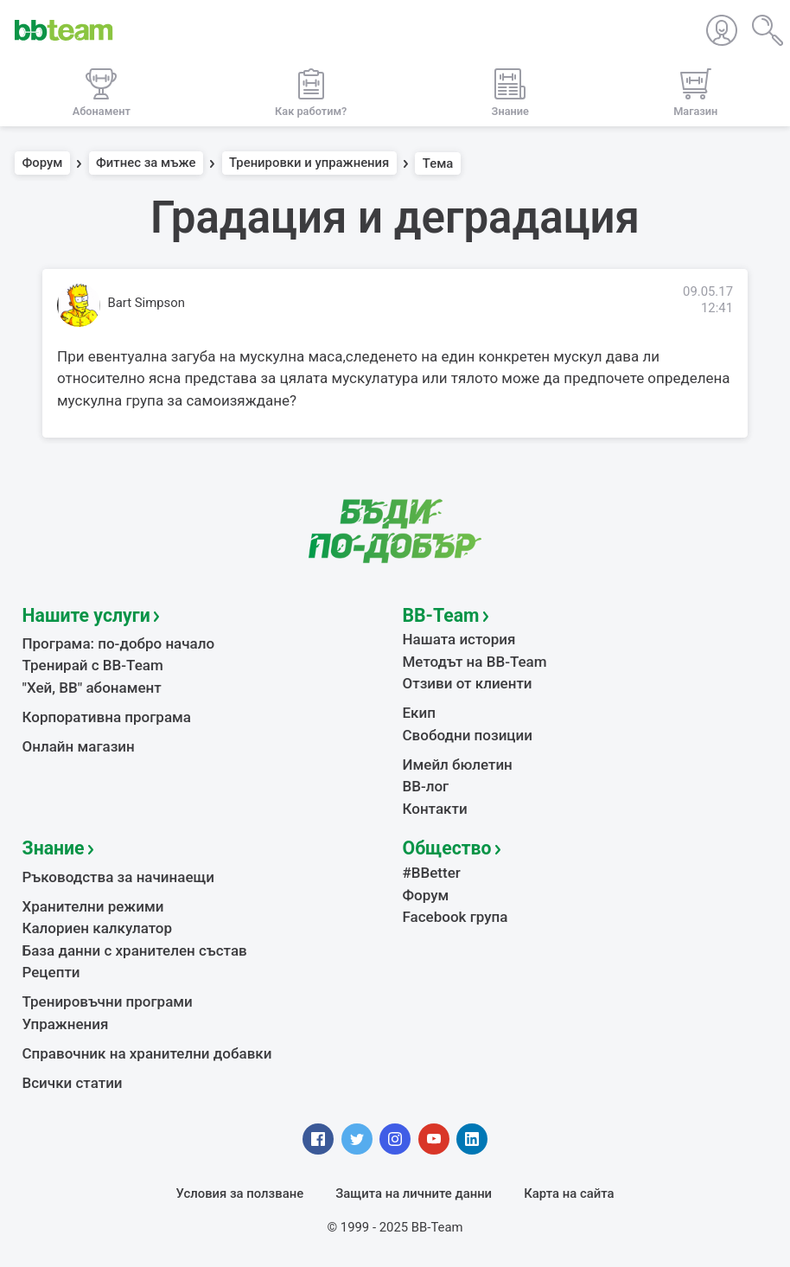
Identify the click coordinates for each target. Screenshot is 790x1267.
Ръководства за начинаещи (118, 877)
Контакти (435, 808)
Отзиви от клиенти (467, 683)
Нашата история (459, 639)
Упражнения (65, 1024)
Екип (419, 712)
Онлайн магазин (78, 746)
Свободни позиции (468, 735)
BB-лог (426, 786)
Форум (42, 163)
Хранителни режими (93, 906)
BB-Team (441, 615)
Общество (447, 848)
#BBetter (432, 872)
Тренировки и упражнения (309, 163)
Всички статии (72, 1082)
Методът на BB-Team (475, 661)
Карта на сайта (569, 1193)
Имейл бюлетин (458, 764)
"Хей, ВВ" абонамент (92, 687)
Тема (438, 163)
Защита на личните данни (413, 1193)
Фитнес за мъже (145, 163)
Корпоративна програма (106, 717)
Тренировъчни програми (107, 1001)
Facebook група (455, 916)
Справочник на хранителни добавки (147, 1053)
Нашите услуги (86, 615)
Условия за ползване (240, 1193)
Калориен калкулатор (97, 928)
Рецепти (51, 972)
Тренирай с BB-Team (92, 665)
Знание (53, 848)
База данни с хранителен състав (134, 950)
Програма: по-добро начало (118, 643)
